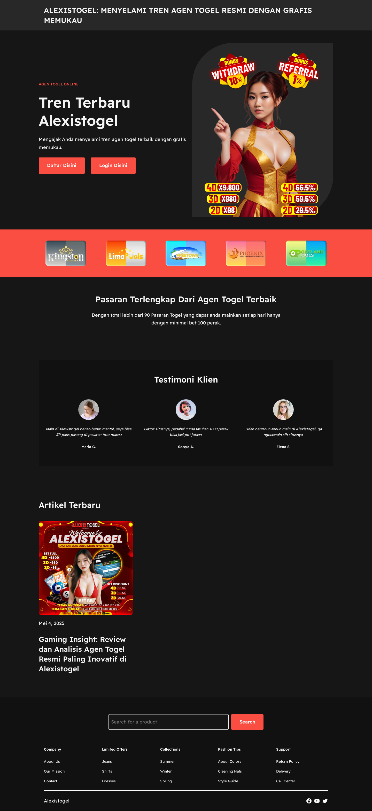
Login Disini (113, 165)
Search (247, 722)
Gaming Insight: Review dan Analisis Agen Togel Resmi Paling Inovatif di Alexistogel (83, 654)
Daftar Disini (61, 165)
